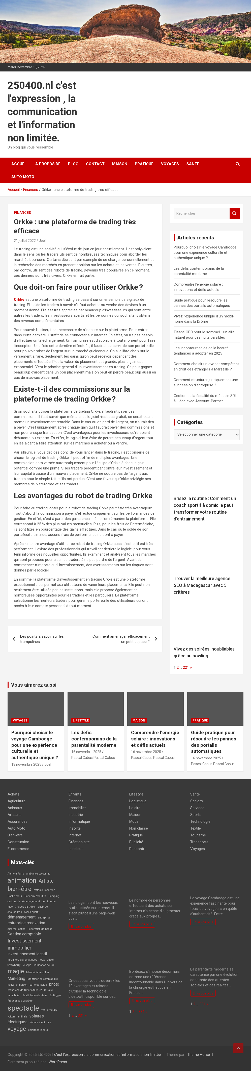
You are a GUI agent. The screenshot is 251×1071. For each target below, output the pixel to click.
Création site (79, 842)
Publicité (136, 842)
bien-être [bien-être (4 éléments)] (19, 889)
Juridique (76, 848)
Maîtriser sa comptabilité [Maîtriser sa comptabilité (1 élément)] (42, 979)
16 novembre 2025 (86, 752)
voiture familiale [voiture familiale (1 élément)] (17, 1016)
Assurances (17, 821)
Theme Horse (198, 1054)
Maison (119, 164)
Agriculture (16, 801)
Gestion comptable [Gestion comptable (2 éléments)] (24, 934)
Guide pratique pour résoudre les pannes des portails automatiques (213, 742)
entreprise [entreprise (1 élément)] (44, 917)
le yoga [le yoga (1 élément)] (27, 965)
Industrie (76, 814)
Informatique (79, 821)
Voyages (170, 164)
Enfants (75, 794)
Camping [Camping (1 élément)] (53, 896)
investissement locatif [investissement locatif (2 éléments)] (27, 954)
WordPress (58, 1062)
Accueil (19, 164)
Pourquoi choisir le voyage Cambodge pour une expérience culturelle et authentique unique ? (205, 252)
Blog (73, 164)
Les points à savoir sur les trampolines (42, 639)
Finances (22, 213)
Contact (95, 164)
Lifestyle (81, 720)
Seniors (196, 801)
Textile (195, 828)
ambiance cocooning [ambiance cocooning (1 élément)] (38, 873)
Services (197, 808)
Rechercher (235, 213)
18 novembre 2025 (26, 764)
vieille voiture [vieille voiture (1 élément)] (49, 1009)
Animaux (15, 808)
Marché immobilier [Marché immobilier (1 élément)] (37, 972)
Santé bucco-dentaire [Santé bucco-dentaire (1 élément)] (35, 995)
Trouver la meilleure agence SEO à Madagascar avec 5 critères (202, 585)
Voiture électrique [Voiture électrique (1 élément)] (40, 1022)
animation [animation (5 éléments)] (22, 880)
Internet (75, 835)
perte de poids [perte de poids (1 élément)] (38, 984)
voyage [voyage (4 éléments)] (17, 1029)
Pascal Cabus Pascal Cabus (93, 758)
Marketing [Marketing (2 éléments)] (16, 978)
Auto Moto (22, 177)
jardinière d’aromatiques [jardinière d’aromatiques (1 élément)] (22, 959)
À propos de (47, 164)
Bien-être (15, 835)
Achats (13, 794)
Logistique (137, 801)
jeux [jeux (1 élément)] (42, 959)
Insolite (75, 828)
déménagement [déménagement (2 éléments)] (22, 917)
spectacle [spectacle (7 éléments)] (23, 1008)
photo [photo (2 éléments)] (54, 984)
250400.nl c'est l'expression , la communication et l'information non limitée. (42, 112)
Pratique (144, 164)
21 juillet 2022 (25, 241)
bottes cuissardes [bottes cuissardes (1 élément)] (44, 890)
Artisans (14, 814)
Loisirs (134, 808)
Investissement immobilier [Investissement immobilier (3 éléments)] (25, 944)
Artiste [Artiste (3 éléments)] (46, 881)
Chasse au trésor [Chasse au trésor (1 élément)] (25, 906)
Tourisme (198, 835)
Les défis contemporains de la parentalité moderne (94, 739)
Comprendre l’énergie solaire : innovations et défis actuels (155, 739)
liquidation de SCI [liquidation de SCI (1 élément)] (44, 965)
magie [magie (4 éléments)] (16, 971)
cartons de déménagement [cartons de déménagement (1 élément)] (24, 901)
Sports (195, 814)
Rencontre (137, 848)
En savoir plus (81, 926)
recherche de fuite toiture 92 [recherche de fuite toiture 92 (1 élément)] (25, 990)
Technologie (200, 821)
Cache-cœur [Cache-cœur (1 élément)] (15, 896)
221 (186, 667)
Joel (42, 241)
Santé (192, 164)
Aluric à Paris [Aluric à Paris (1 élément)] (16, 873)
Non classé (138, 828)
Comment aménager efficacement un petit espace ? (121, 639)
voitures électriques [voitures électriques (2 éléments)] (26, 1019)
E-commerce (18, 848)
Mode (134, 821)
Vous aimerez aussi (33, 685)
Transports (199, 842)
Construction (18, 842)
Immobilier (77, 808)
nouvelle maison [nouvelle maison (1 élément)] (17, 984)
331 (81, 1015)
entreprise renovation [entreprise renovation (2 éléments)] (26, 922)
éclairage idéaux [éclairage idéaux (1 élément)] (38, 1030)
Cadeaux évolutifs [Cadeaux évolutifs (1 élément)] (35, 896)
